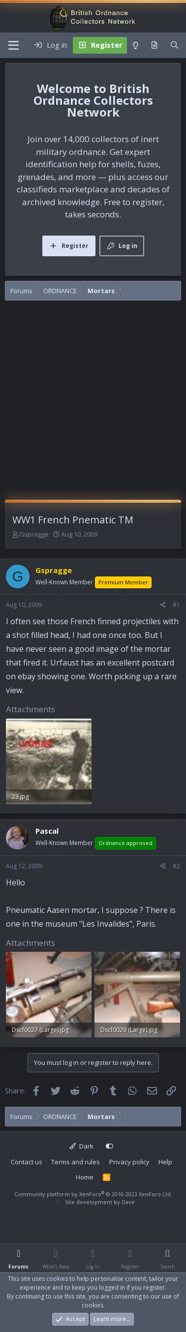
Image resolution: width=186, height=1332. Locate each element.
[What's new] (154, 45)
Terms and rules (75, 1161)
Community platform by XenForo (93, 1194)
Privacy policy (129, 1161)
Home (84, 1177)
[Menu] (13, 45)
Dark (81, 1146)
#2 (176, 866)
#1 (176, 605)
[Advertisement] (92, 402)
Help (165, 1161)
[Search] (174, 45)
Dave (128, 1202)
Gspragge (34, 534)
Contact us (26, 1161)
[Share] (163, 605)
